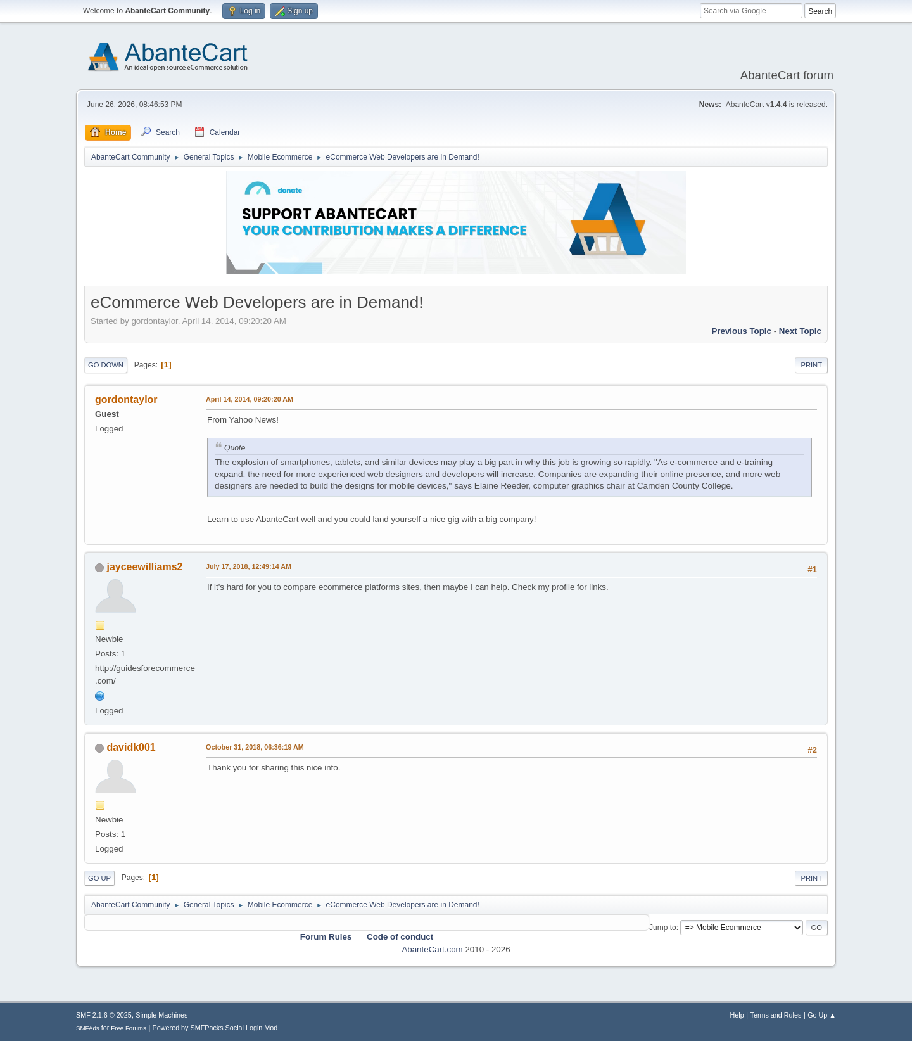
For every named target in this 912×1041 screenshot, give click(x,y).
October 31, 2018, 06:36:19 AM (255, 747)
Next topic (800, 331)
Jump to (662, 927)
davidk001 (130, 747)
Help (737, 1015)
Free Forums (128, 1028)
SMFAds (87, 1028)
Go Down (106, 365)
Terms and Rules (776, 1015)
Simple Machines (161, 1015)
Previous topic (741, 331)
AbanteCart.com (432, 949)
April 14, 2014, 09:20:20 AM (249, 399)
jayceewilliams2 (144, 566)
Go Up (99, 878)
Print (811, 365)
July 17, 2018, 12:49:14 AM (248, 566)
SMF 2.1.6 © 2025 (104, 1015)
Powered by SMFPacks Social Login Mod (215, 1027)
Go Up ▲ (822, 1015)
